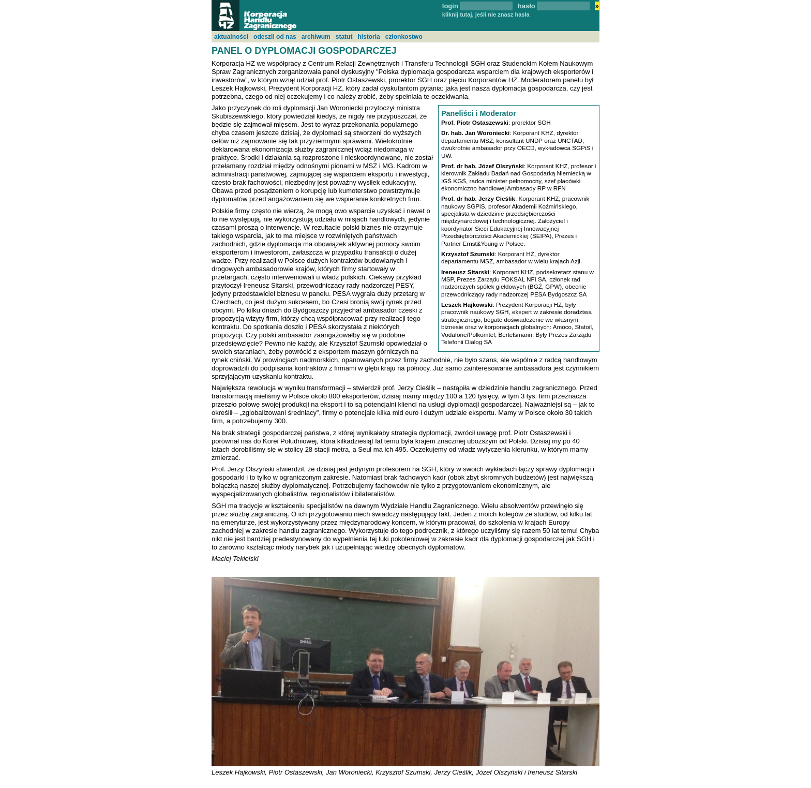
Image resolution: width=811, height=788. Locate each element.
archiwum (316, 36)
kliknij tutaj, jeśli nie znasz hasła (486, 14)
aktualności (231, 36)
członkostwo (404, 36)
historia (368, 36)
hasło (526, 6)
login (450, 6)
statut (344, 36)
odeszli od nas (274, 36)
